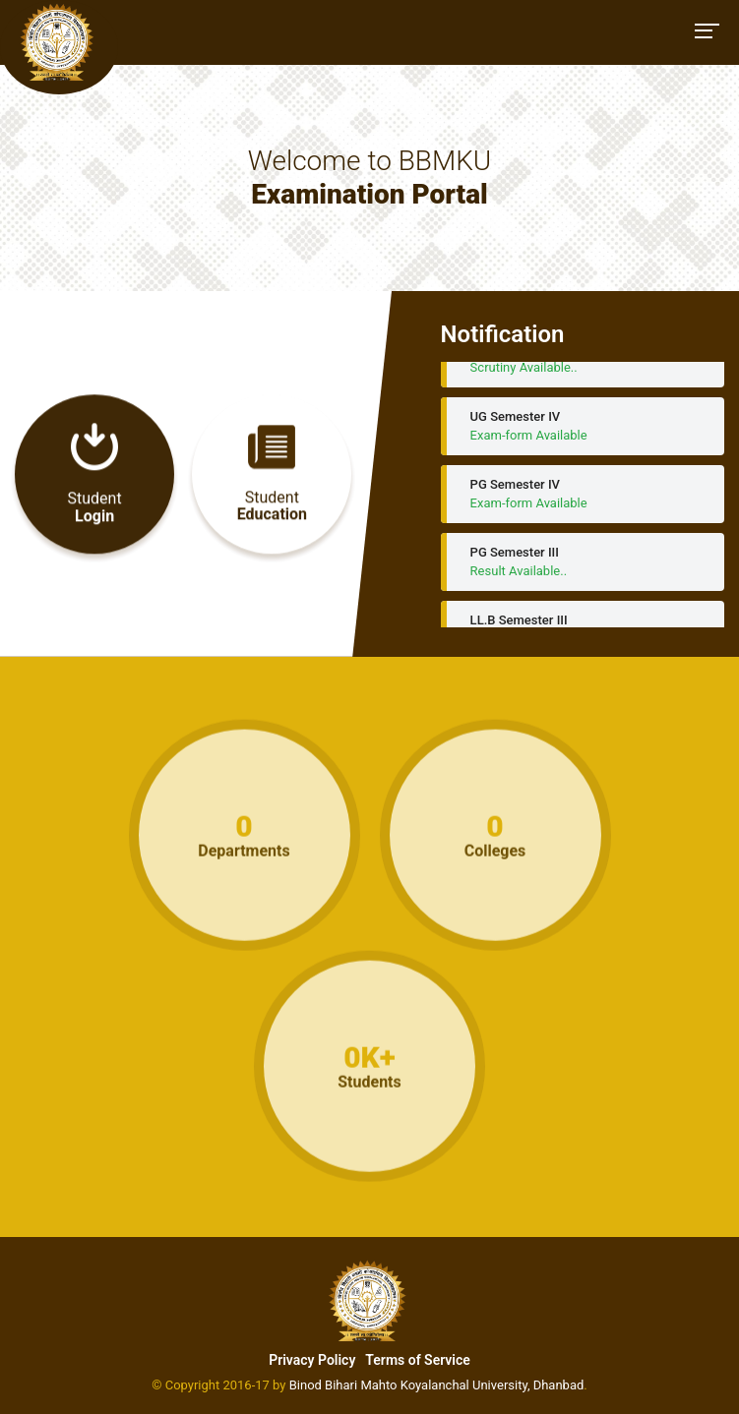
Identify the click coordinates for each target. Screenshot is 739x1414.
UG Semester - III (582, 363)
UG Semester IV (582, 431)
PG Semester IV (582, 499)
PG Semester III (582, 567)
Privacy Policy (312, 1360)
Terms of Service (417, 1360)
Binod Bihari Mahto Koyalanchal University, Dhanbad (437, 1385)
